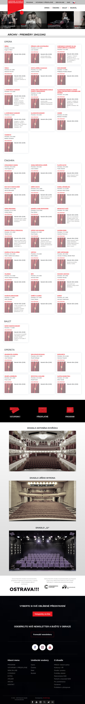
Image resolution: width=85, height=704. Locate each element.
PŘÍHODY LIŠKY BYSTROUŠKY (40, 46)
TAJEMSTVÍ (8, 134)
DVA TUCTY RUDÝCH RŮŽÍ (12, 186)
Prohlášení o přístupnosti (62, 687)
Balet (32, 670)
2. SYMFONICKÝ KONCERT (12, 113)
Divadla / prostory (59, 670)
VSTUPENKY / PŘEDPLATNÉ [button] (44, 2)
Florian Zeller (31, 27)
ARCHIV (10, 682)
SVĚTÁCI (33, 252)
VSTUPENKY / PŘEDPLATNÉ (17, 667)
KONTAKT (11, 684)
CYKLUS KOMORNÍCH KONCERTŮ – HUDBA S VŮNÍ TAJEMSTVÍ (12, 27)
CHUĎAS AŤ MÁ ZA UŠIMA (12, 252)
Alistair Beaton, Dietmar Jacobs (62, 27)
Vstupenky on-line (42, 614)
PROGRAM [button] (29, 2)
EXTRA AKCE (4, 24)
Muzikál (33, 673)
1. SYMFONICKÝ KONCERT (12, 89)
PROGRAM (69, 416)
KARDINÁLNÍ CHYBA (61, 26)
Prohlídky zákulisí (59, 673)
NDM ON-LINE (12, 670)
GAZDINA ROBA (62, 230)
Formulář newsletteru (42, 634)
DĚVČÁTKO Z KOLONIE (37, 376)
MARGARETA (61, 354)
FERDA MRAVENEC (10, 208)
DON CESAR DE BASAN (38, 354)
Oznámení (57, 684)
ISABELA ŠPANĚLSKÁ (63, 186)
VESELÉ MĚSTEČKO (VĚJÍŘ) (39, 165)
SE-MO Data (46, 698)
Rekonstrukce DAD (60, 676)
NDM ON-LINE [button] (60, 2)
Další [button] (68, 2)
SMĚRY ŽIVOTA (35, 186)
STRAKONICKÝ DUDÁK (11, 165)
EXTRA (10, 676)
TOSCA (7, 68)
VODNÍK (59, 113)
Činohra (33, 667)
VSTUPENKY (15, 416)
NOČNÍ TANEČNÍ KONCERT (12, 326)
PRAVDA (30, 26)
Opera (33, 665)
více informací (8, 51)
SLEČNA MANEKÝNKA (63, 376)
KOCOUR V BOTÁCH (63, 274)
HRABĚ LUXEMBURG (11, 376)
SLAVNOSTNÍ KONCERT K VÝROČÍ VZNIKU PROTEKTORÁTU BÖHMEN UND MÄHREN (68, 91)
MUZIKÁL (73, 8)
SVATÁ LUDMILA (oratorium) (39, 68)
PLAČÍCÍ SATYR (61, 165)
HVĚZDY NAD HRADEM (37, 230)
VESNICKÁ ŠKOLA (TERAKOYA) (14, 230)
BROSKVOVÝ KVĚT (62, 208)
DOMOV (59, 295)
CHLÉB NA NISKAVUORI (11, 295)
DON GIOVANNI (61, 68)
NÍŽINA (6, 46)
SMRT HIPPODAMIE (63, 252)
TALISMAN (8, 274)
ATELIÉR (11, 679)
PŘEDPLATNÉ (42, 416)
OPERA (47, 8)
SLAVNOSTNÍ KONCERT (38, 113)
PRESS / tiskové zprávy (61, 665)
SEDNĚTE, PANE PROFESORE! (40, 208)
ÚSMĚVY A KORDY (36, 295)
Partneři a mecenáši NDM (62, 679)
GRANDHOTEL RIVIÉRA (11, 354)
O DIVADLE (11, 673)
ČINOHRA (56, 8)
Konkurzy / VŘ (58, 667)
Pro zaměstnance (59, 682)
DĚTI (32, 274)
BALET (64, 8)
